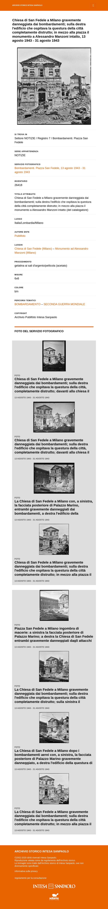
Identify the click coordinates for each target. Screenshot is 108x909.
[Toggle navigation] (93, 5)
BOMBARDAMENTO (28, 304)
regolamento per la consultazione (30, 878)
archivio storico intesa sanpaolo (27, 5)
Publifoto (20, 235)
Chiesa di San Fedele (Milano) (33, 248)
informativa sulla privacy (26, 871)
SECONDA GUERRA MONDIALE (64, 304)
